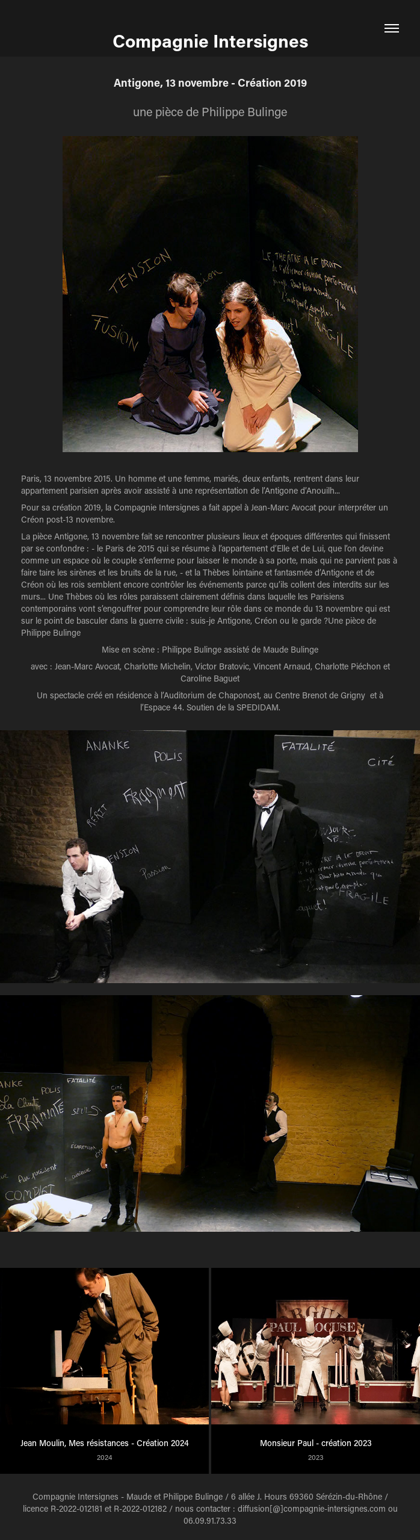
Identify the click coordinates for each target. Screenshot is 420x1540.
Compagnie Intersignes (210, 40)
